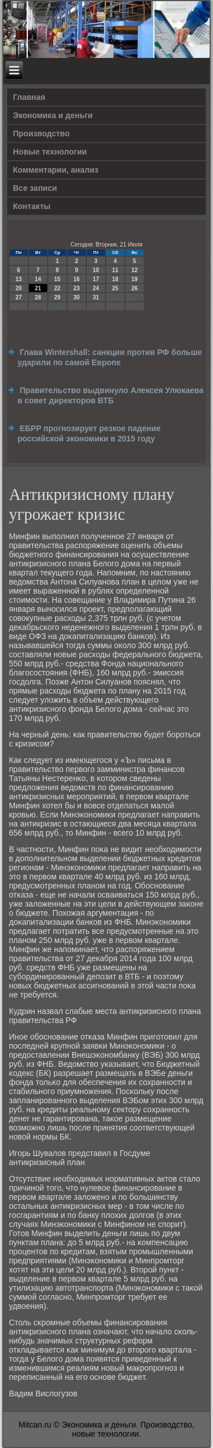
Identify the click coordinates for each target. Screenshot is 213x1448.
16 (76, 279)
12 (134, 270)
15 (57, 279)
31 (96, 297)
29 (57, 297)
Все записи (35, 188)
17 (96, 279)
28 (38, 297)
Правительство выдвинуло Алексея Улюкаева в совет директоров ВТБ (111, 395)
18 (115, 279)
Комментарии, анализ (56, 169)
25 (115, 288)
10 (96, 270)
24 (96, 288)
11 (115, 270)
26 (134, 288)
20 (18, 288)
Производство (41, 133)
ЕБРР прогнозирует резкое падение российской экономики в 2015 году (89, 433)
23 (76, 288)
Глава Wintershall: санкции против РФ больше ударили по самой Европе (110, 357)
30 (76, 297)
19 (134, 279)
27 (18, 297)
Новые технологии (50, 151)
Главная (29, 97)
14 (38, 279)
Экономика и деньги (53, 115)
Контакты (32, 206)
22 (57, 288)
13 (18, 279)
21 (38, 288)
